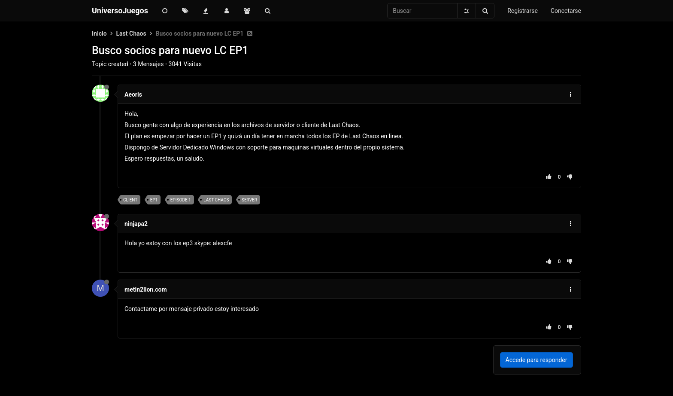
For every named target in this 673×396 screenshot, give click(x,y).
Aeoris (133, 94)
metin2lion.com (145, 289)
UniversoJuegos (120, 10)
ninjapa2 (136, 223)
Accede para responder (536, 359)
